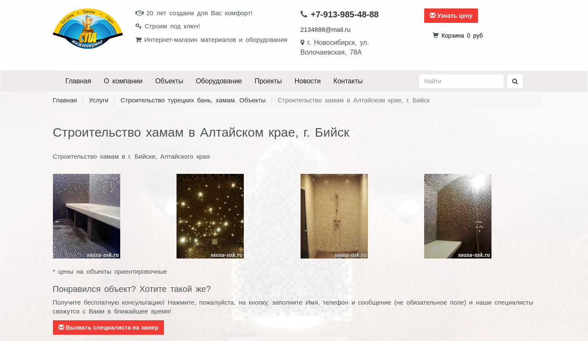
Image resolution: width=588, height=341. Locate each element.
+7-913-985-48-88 (345, 14)
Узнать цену (451, 15)
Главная (78, 81)
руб (462, 35)
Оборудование (219, 81)
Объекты (169, 81)
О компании (123, 81)
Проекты (268, 81)
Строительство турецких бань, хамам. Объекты (193, 100)
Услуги (98, 100)
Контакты (348, 81)
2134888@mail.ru (326, 29)
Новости (308, 81)
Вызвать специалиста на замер (108, 327)
